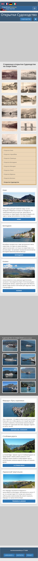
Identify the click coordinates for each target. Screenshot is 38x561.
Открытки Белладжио (10, 162)
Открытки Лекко (9, 170)
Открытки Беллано (9, 178)
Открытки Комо (8, 150)
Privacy (29, 555)
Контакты (20, 555)
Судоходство (25, 19)
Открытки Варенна (9, 174)
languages (9, 555)
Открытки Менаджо (10, 166)
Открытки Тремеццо (10, 158)
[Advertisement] (19, 42)
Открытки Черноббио (10, 154)
